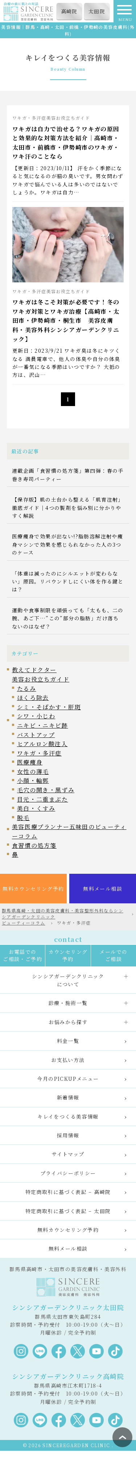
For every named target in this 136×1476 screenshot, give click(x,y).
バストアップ (36, 735)
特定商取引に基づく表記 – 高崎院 (68, 1191)
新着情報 (68, 1097)
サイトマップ (67, 1154)
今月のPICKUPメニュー (68, 1078)
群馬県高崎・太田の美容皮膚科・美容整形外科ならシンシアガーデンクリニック (62, 913)
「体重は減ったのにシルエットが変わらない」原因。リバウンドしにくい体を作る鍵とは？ (68, 581)
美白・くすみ (36, 808)
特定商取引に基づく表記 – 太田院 (68, 1211)
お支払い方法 (68, 1059)
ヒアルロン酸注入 (42, 744)
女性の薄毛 (33, 771)
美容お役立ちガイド (40, 679)
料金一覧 (68, 1040)
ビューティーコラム (23, 923)
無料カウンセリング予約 (33, 888)
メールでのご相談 (113, 955)
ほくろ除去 (33, 697)
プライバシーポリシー (68, 1173)
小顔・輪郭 (33, 780)
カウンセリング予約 (68, 955)
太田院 (96, 11)
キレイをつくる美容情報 (67, 1116)
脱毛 (23, 818)
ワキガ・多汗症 (39, 753)
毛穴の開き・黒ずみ (45, 790)
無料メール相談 (102, 888)
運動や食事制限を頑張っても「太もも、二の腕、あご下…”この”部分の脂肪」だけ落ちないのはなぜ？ (68, 618)
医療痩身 (29, 762)
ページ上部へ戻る (122, 1437)
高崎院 (69, 11)
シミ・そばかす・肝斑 (49, 707)
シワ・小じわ (36, 716)
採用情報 (68, 1135)
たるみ (26, 688)
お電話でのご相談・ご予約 (22, 955)
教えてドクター (34, 670)
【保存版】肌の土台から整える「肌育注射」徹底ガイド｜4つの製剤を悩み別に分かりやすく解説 (68, 507)
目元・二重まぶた (42, 799)
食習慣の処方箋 (34, 845)
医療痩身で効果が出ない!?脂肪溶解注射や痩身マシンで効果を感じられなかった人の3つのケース (67, 544)
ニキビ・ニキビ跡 (42, 725)
